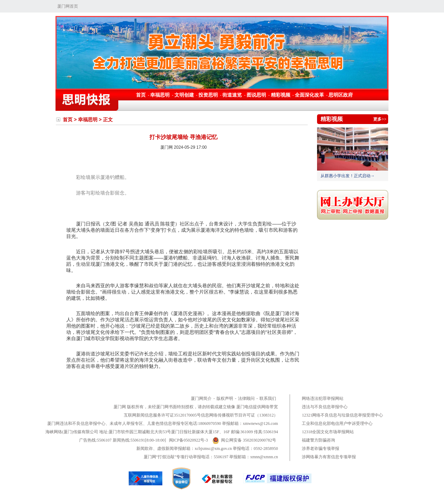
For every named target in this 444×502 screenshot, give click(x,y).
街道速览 (232, 95)
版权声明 (224, 398)
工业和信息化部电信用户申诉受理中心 (337, 423)
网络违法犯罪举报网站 (322, 398)
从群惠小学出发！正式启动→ (348, 175)
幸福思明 (160, 95)
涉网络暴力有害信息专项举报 (329, 456)
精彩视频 (280, 95)
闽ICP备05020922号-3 (188, 440)
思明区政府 (340, 95)
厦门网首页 (67, 6)
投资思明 (208, 95)
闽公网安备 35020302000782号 (244, 440)
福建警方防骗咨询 (318, 440)
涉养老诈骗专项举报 (320, 448)
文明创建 (184, 95)
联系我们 (267, 398)
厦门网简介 (201, 398)
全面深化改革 (309, 95)
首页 (141, 95)
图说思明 (257, 95)
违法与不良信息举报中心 (325, 406)
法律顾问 (246, 398)
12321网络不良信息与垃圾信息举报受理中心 (342, 415)
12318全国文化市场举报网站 (328, 431)
